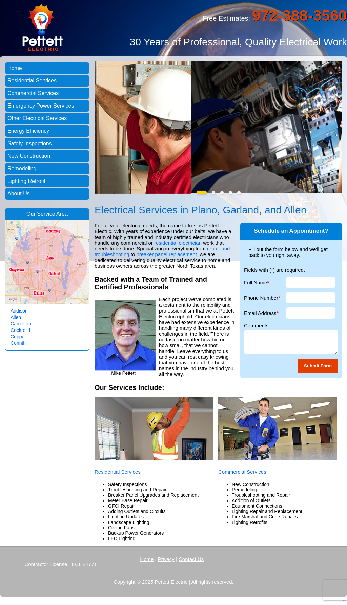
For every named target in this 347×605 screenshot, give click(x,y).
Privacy (166, 559)
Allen (16, 317)
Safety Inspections (29, 143)
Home (14, 68)
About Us (18, 193)
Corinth (18, 343)
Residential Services (118, 472)
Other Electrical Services (37, 118)
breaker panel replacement (166, 254)
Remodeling (21, 168)
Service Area (52, 214)
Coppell (18, 336)
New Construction (28, 156)
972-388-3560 (299, 15)
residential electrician (178, 243)
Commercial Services (242, 472)
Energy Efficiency (28, 131)
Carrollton (21, 323)
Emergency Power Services (40, 106)
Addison (19, 311)
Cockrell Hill (23, 330)
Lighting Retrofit (26, 181)
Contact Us (191, 559)
